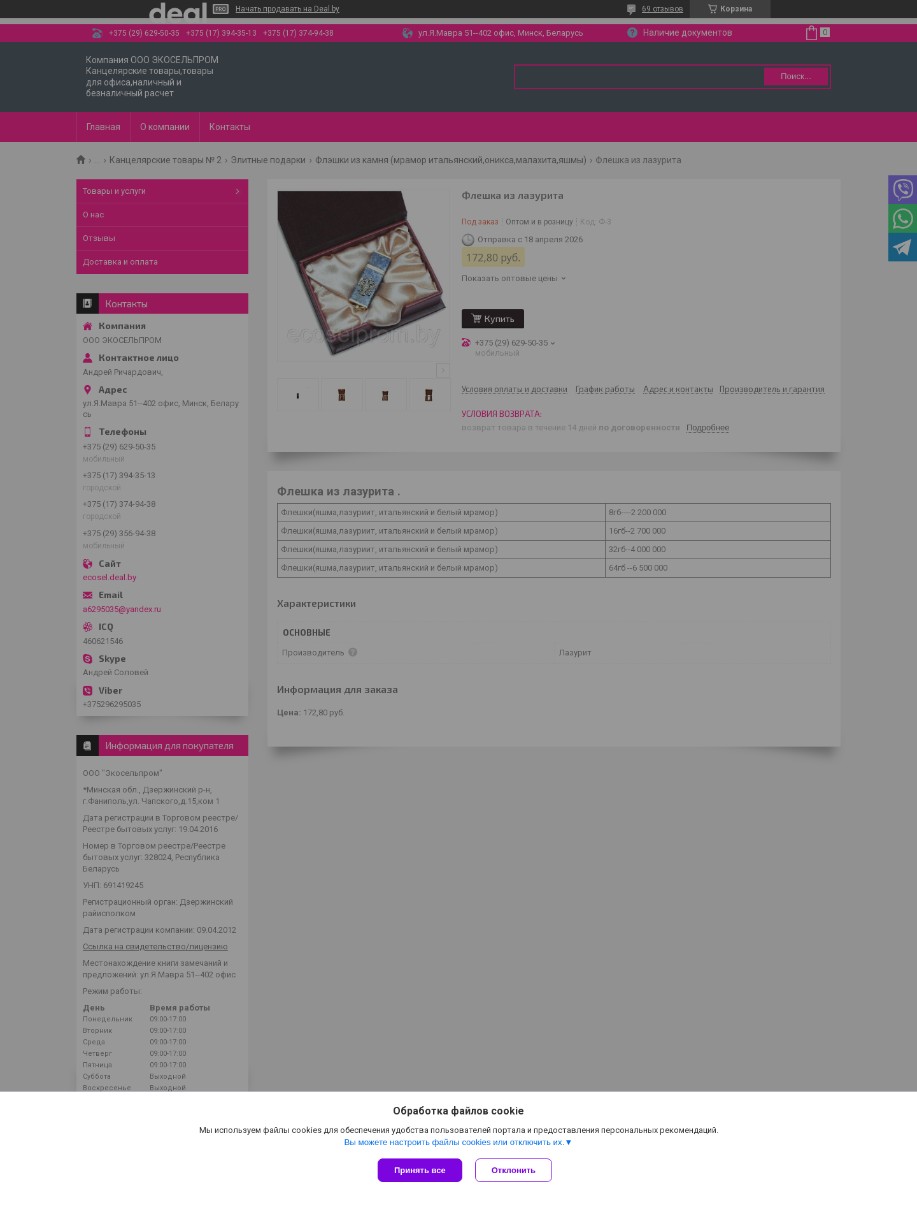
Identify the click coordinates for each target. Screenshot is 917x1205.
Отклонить (514, 1170)
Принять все (420, 1170)
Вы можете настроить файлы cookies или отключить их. (454, 1142)
